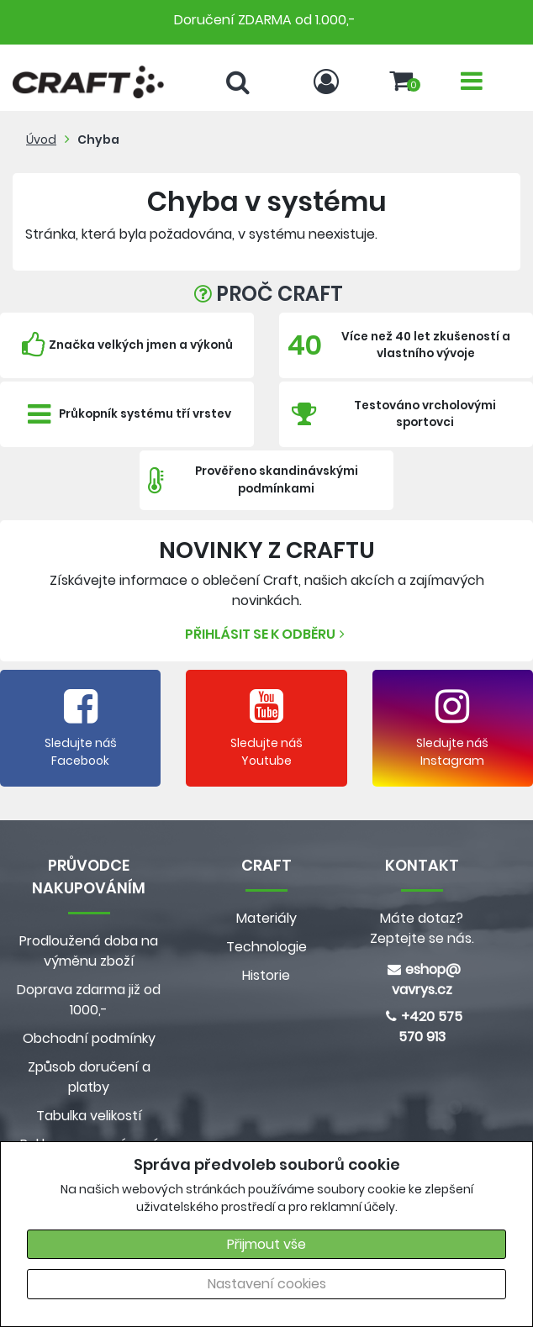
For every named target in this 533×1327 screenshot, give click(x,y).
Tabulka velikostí (89, 1115)
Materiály (266, 918)
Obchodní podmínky (89, 1038)
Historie (266, 975)
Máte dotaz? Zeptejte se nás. (422, 928)
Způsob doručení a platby (89, 1077)
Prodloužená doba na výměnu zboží (88, 951)
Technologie (266, 946)
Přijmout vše (266, 1244)
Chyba (98, 139)
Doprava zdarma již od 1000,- (89, 999)
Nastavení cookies (267, 1283)
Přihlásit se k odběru (267, 634)
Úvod (41, 139)
